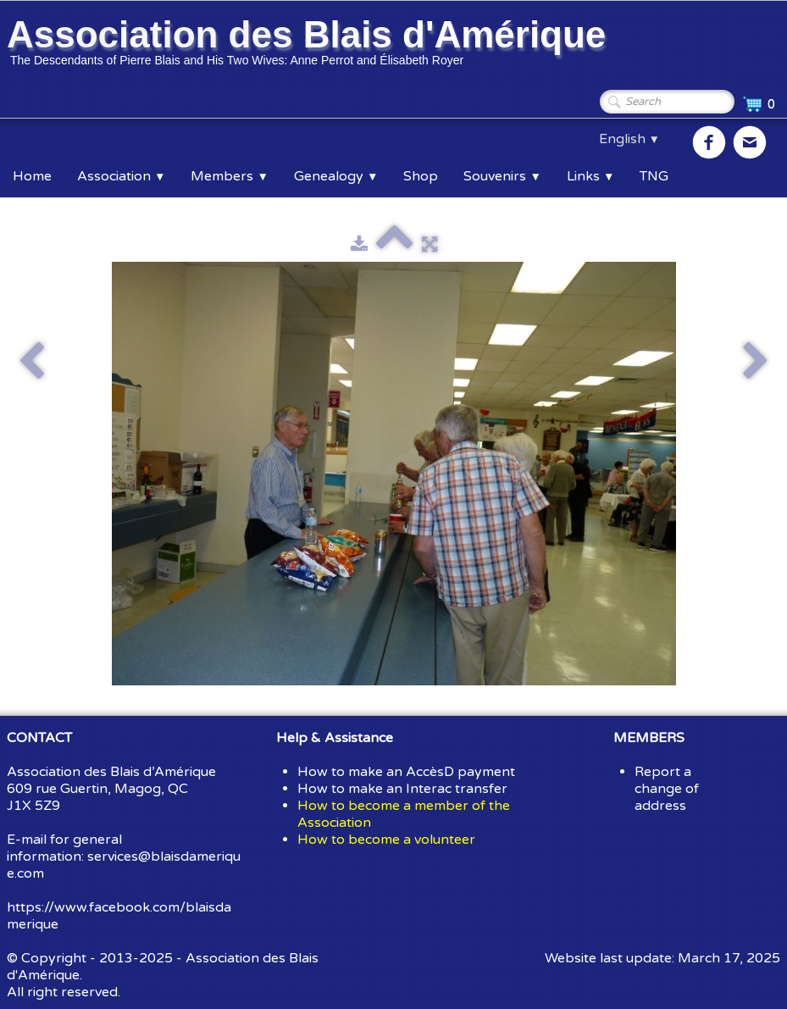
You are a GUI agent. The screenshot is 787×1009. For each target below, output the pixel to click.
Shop (420, 176)
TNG (654, 176)
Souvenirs (501, 176)
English (629, 138)
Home (32, 176)
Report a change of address (667, 788)
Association (121, 176)
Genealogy (336, 176)
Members (229, 176)
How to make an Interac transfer (402, 788)
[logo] (309, 45)
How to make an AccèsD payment (406, 771)
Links (590, 176)
